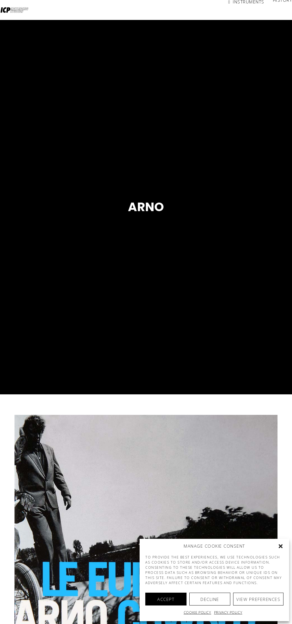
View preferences (258, 599)
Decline (209, 599)
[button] (280, 546)
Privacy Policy (228, 612)
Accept (165, 599)
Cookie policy (197, 612)
